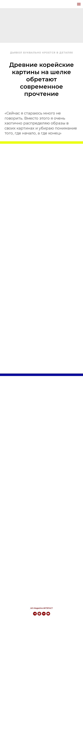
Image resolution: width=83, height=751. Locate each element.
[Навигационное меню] (79, 4)
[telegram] (35, 615)
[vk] (44, 615)
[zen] (39, 615)
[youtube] (48, 615)
